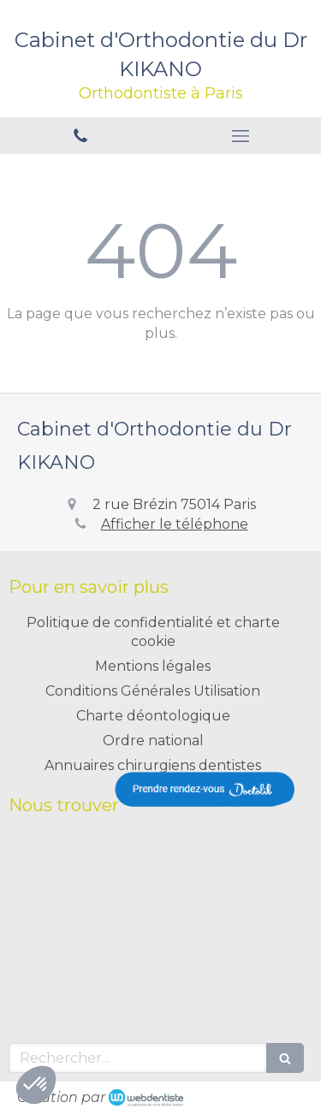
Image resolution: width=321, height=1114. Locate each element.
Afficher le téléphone (174, 524)
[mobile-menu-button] (241, 136)
